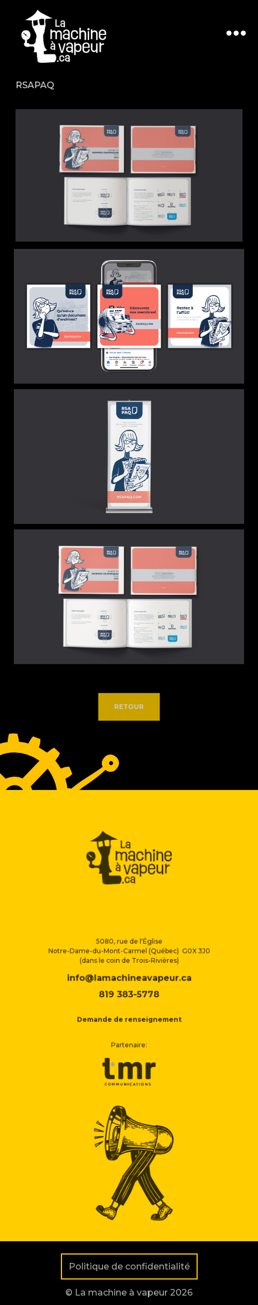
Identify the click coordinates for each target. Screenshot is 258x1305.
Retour (129, 708)
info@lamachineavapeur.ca (129, 992)
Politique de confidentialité (129, 1266)
